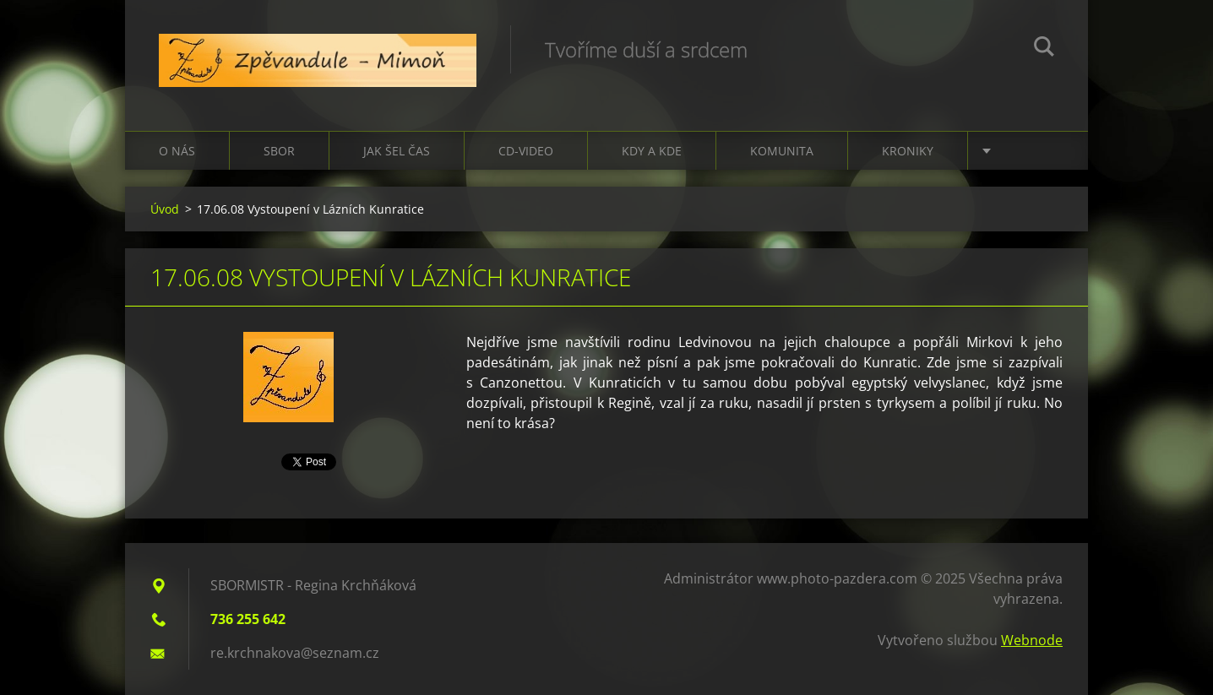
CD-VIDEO (525, 151)
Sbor (279, 151)
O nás (177, 151)
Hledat (1044, 49)
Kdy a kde (652, 151)
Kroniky (907, 151)
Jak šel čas (396, 151)
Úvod (164, 209)
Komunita (781, 151)
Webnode (1032, 640)
